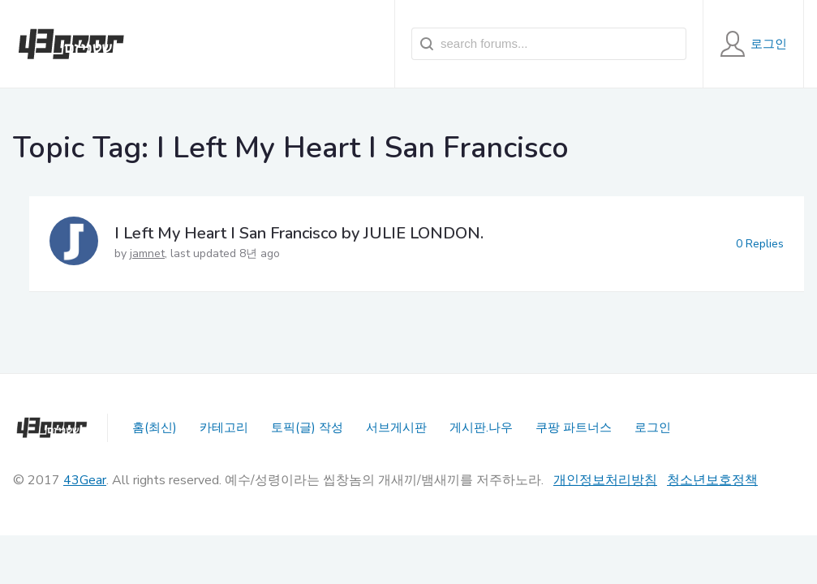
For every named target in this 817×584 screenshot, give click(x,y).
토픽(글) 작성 (307, 427)
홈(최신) (154, 427)
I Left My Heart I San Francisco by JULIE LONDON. (299, 233)
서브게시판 (396, 427)
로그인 (652, 427)
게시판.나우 (481, 427)
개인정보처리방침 (605, 480)
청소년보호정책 (712, 480)
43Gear (84, 480)
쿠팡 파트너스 (573, 427)
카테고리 (224, 427)
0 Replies (760, 243)
